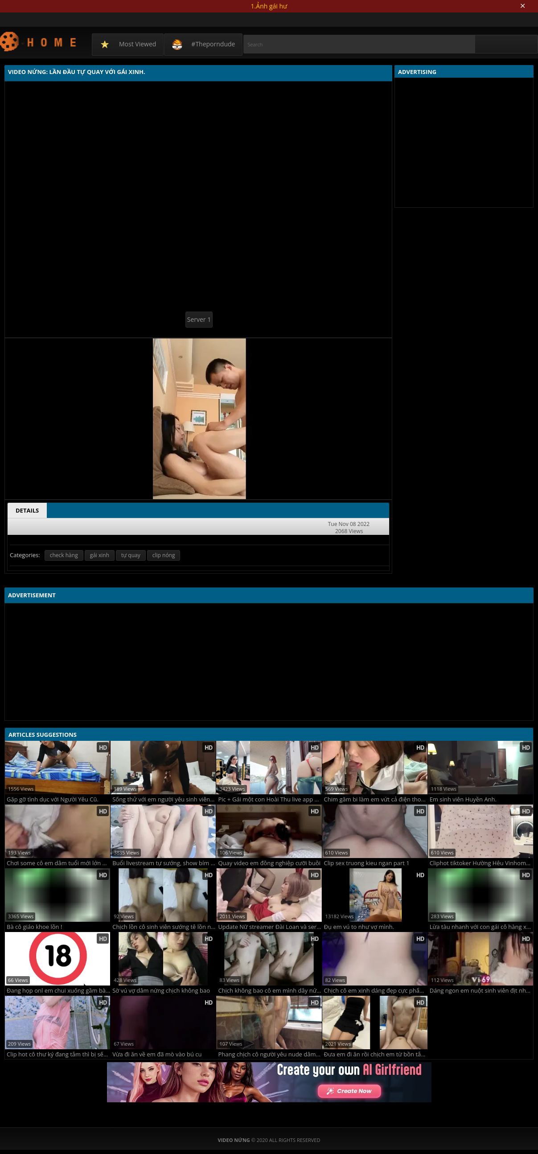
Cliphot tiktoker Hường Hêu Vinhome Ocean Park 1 (481, 863)
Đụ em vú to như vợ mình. (359, 927)
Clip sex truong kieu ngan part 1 (367, 863)
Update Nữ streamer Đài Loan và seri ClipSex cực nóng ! (269, 927)
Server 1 (199, 319)
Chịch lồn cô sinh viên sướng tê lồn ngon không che (164, 927)
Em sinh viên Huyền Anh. (463, 799)
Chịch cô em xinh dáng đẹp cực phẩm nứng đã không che (375, 990)
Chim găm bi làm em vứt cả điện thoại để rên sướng (375, 799)
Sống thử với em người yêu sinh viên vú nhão (164, 799)
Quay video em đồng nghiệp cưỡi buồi (269, 863)
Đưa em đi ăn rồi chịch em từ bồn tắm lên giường (375, 1054)
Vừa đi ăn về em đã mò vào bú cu (156, 1054)
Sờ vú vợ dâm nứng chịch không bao (161, 990)
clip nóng (163, 555)
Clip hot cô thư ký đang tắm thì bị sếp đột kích (58, 1054)
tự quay (130, 555)
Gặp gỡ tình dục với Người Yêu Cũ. (53, 799)
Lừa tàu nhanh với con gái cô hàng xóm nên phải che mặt (481, 927)
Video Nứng (38, 41)
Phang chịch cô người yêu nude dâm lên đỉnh (269, 1054)
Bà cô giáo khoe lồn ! (34, 927)
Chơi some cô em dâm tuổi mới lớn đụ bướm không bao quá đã (58, 863)
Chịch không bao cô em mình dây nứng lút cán (269, 990)
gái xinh (99, 555)
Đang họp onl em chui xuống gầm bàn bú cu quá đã (58, 990)
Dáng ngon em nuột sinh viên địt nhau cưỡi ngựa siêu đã (481, 990)
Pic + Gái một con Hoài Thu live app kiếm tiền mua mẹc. (269, 799)
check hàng (64, 555)
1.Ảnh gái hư (269, 6)
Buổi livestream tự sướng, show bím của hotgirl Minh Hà (164, 863)
